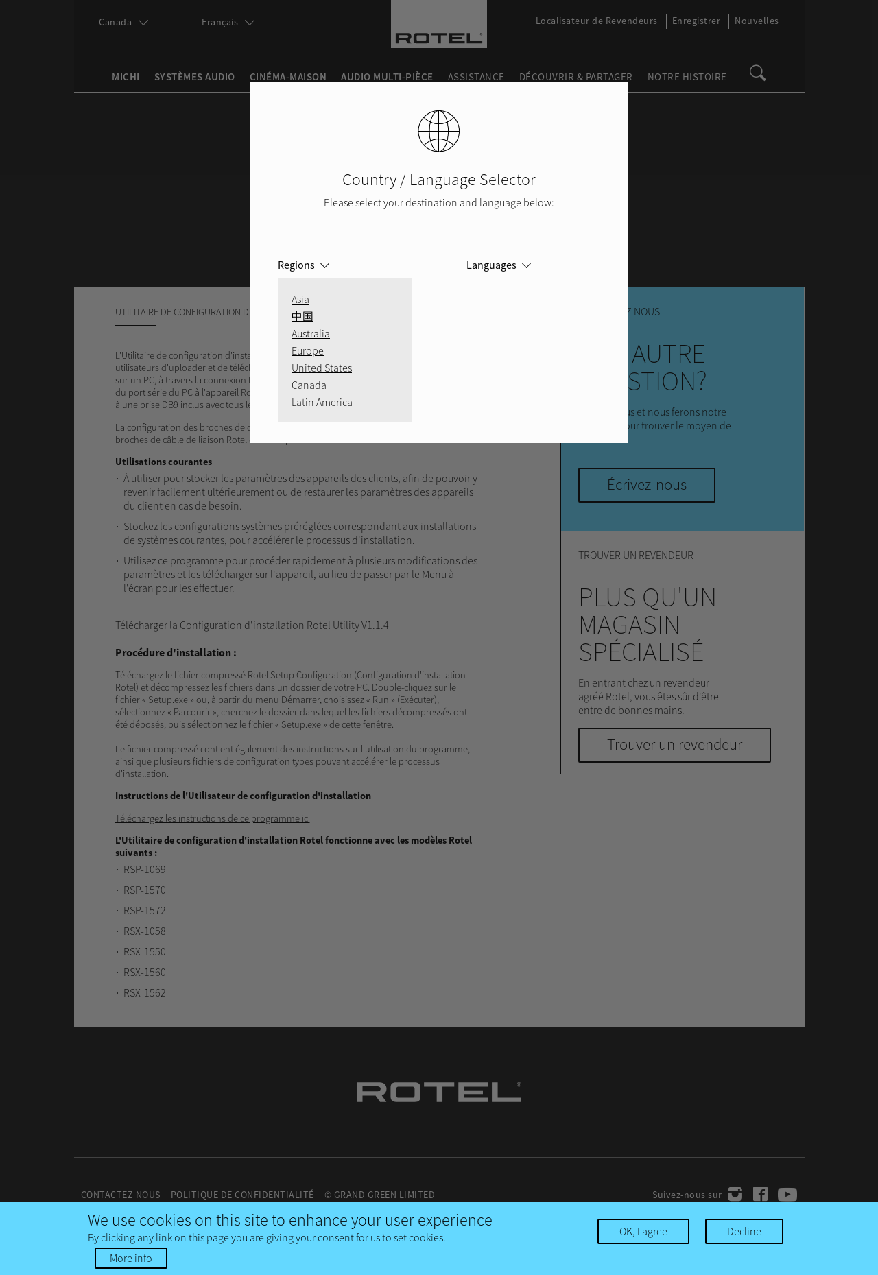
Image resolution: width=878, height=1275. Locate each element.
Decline (744, 1231)
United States (322, 367)
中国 (302, 316)
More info (131, 1258)
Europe (308, 350)
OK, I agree (643, 1231)
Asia (300, 299)
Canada (309, 385)
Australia (311, 333)
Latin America (322, 402)
